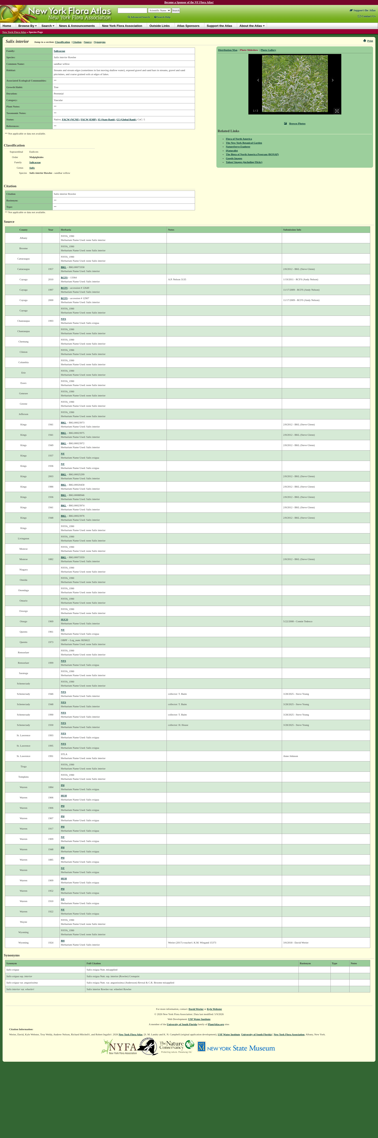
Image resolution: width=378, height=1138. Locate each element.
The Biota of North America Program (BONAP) (252, 154)
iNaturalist (232, 150)
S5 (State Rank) (106, 119)
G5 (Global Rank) (126, 119)
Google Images (234, 158)
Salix (32, 167)
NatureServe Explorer (238, 146)
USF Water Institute (199, 1019)
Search (46, 26)
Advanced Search (139, 17)
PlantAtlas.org (216, 1024)
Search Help (162, 17)
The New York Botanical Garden (244, 142)
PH (62, 785)
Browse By (26, 26)
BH (63, 940)
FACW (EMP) (88, 119)
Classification (62, 42)
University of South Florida (182, 1024)
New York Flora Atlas (14, 32)
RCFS (64, 277)
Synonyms (99, 42)
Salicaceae (59, 50)
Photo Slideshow (249, 50)
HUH (64, 795)
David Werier (196, 1009)
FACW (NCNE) (71, 119)
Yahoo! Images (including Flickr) (244, 162)
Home (7, 26)
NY (63, 453)
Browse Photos (295, 123)
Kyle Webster (214, 1009)
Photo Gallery (268, 50)
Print (368, 40)
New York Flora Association (289, 1034)
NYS (63, 318)
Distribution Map (227, 50)
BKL (63, 267)
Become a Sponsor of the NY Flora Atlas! (189, 2)
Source (88, 42)
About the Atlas (250, 26)
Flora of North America (239, 138)
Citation (77, 42)
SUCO (64, 619)
